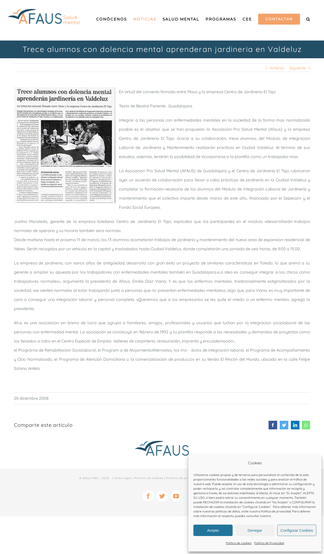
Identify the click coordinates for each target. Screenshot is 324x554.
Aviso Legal (122, 478)
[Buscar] (308, 19)
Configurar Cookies (296, 530)
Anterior (277, 67)
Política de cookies (239, 543)
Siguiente (297, 67)
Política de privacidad (276, 511)
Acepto (213, 530)
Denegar (255, 530)
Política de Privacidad (269, 543)
